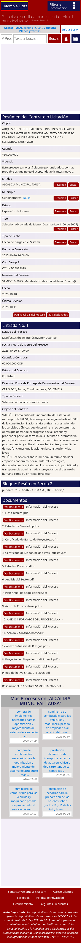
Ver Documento (14, 506)
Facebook (23, 898)
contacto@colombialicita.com (27, 892)
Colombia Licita (15, 5)
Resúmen (60, 184)
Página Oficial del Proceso (29, 314)
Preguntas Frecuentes (54, 904)
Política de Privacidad (50, 898)
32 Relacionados (58, 314)
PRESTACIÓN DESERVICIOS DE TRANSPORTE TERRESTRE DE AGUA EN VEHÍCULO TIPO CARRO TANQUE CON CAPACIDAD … (57, 760)
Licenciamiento (23, 904)
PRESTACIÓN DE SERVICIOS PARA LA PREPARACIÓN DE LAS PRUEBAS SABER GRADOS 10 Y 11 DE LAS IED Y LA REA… (57, 799)
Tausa (26, 198)
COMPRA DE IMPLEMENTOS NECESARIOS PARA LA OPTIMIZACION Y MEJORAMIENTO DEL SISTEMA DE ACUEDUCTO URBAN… (24, 724)
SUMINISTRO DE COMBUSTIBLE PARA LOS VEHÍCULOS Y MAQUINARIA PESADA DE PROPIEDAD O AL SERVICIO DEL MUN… (57, 722)
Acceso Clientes (63, 892)
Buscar (74, 184)
